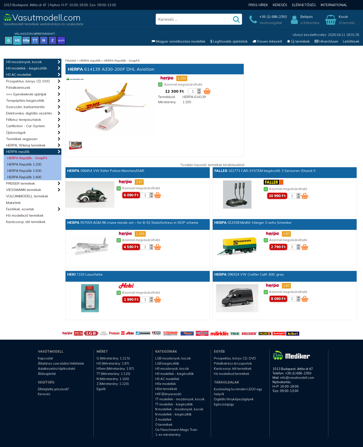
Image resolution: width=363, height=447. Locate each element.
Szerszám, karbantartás (25, 107)
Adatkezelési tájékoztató (56, 368)
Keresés (280, 5)
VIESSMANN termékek (23, 190)
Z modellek (163, 419)
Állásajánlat (47, 374)
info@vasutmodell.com (297, 378)
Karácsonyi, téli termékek (25, 222)
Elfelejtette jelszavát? (53, 389)
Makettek (13, 203)
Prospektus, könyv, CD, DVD (28, 81)
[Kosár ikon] (207, 91)
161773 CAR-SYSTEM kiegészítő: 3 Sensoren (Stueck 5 (265, 170)
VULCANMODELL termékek (27, 196)
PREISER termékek (20, 183)
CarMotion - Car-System (25, 126)
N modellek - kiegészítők (173, 414)
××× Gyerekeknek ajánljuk (26, 94)
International (334, 5)
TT (35, 40)
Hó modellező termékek (25, 215)
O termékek (164, 424)
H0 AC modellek (18, 74)
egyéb (61, 40)
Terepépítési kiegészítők (25, 100)
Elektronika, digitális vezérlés (29, 113)
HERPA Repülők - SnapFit (27, 158)
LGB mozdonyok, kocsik (173, 358)
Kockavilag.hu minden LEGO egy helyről (238, 391)
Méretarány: (167, 102)
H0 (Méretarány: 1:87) (113, 363)
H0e (26, 40)
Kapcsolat (45, 358)
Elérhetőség (304, 5)
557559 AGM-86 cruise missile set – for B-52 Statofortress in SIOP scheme (132, 222)
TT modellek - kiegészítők (174, 404)
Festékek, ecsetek (20, 209)
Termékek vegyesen (21, 139)
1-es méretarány (168, 434)
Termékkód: (167, 97)
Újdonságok (16, 132)
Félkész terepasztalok (23, 119)
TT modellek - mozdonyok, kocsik (180, 399)
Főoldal (70, 60)
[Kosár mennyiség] (192, 91)
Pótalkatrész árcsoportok (233, 363)
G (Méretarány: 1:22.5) (113, 358)
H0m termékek (166, 389)
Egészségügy (224, 404)
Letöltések (351, 41)
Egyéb (101, 389)
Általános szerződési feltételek (61, 363)
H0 (17, 40)
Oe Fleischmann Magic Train (176, 430)
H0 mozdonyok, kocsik (24, 62)
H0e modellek (165, 384)
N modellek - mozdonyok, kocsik (179, 409)
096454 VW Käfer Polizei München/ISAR (105, 170)
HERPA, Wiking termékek (25, 145)
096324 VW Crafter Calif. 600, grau (249, 274)
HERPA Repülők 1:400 (24, 177)
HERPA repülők (18, 151)
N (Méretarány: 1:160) (113, 379)
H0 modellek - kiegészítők (26, 68)
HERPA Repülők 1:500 (24, 170)
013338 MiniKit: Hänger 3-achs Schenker (253, 222)
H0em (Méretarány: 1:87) (115, 368)
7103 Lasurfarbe (85, 274)
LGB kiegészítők (167, 363)
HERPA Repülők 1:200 (24, 164)
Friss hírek (258, 5)
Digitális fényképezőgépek (234, 399)
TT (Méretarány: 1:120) (113, 374)
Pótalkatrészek (18, 87)
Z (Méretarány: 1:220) (113, 384)
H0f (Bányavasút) (168, 394)
